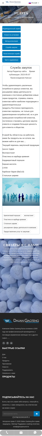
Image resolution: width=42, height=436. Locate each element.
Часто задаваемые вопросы (11, 60)
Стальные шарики (10, 223)
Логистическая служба (11, 54)
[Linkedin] (7, 343)
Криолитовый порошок (12, 215)
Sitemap (14, 424)
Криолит (5, 149)
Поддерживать (7, 370)
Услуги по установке (11, 35)
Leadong (29, 424)
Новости (5, 367)
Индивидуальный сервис (11, 29)
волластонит (28, 215)
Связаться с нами (8, 373)
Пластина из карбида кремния (15, 219)
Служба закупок (11, 47)
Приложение (6, 364)
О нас (4, 357)
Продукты (5, 361)
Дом (3, 354)
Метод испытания (11, 41)
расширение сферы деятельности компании (20, 227)
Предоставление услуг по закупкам (16, 231)
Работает (28, 78)
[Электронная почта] (17, 413)
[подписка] (37, 413)
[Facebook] (3, 343)
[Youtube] (11, 343)
